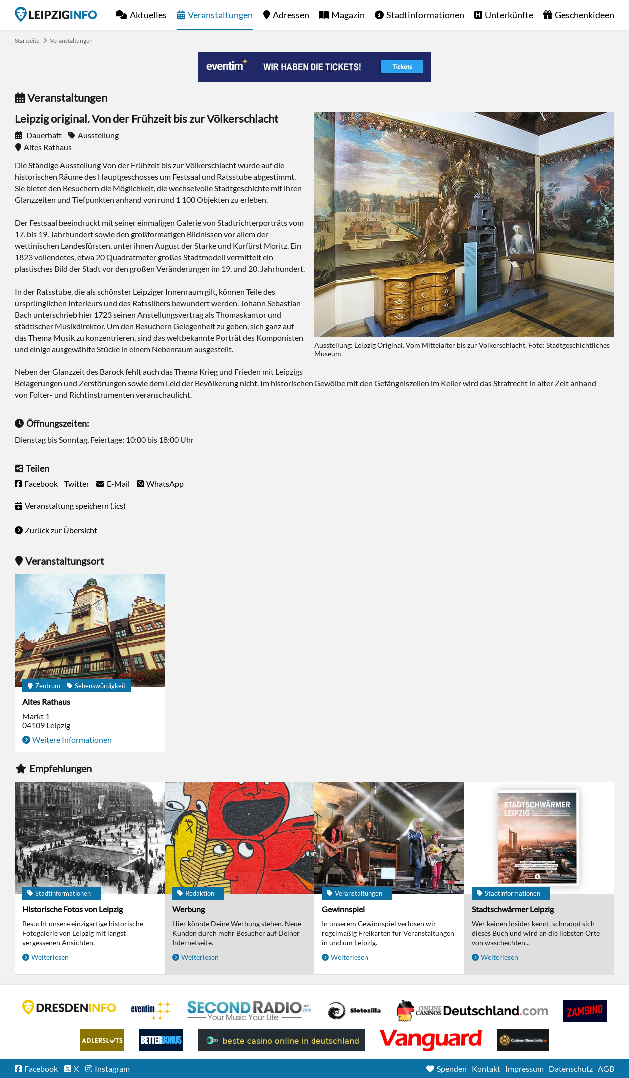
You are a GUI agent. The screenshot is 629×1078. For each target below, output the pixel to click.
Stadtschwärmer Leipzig (513, 909)
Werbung (188, 909)
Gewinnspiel (343, 909)
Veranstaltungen (220, 14)
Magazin (348, 14)
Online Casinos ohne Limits (523, 1040)
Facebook (41, 483)
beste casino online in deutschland (281, 1040)
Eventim (151, 1011)
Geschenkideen (584, 14)
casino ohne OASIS (431, 1040)
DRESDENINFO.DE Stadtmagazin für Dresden (69, 1007)
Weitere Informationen (72, 739)
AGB (606, 1068)
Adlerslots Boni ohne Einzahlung (102, 1040)
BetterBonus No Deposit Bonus (161, 1040)
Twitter (76, 483)
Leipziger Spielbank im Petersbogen (472, 1011)
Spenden (452, 1068)
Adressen (291, 14)
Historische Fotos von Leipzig (72, 909)
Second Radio (249, 1011)
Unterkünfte (509, 14)
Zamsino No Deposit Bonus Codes (585, 1011)
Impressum (524, 1068)
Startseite (56, 14)
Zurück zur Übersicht (61, 530)
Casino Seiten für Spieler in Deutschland (354, 1011)
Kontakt (486, 1068)
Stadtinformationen (425, 14)
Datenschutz (571, 1068)
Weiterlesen (50, 957)
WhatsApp (165, 483)
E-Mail (118, 483)
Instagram (112, 1068)
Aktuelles (148, 14)
